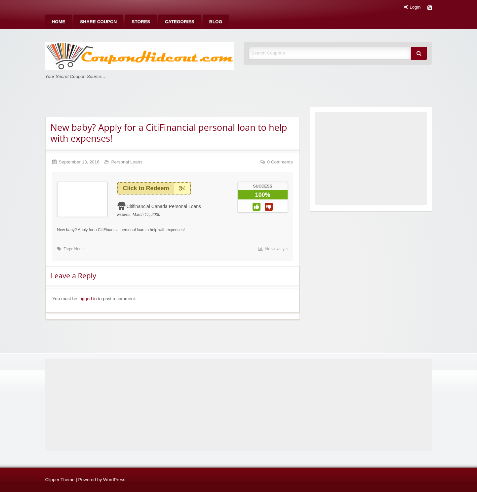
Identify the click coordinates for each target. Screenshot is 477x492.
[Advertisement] (371, 158)
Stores (141, 21)
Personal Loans (126, 161)
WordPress (114, 479)
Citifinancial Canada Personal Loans (163, 206)
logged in (87, 298)
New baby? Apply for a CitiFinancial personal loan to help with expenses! (169, 132)
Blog (215, 21)
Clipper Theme (60, 479)
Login (412, 7)
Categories (179, 21)
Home (58, 21)
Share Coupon (98, 21)
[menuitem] (58, 22)
